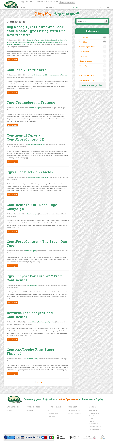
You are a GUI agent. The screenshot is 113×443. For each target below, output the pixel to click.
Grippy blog (30, 410)
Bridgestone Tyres (33, 40)
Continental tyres (45, 40)
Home (23, 7)
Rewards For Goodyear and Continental (30, 314)
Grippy (11, 5)
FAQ (49, 410)
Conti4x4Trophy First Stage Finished (30, 351)
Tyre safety (92, 51)
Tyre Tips (92, 41)
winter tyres (92, 65)
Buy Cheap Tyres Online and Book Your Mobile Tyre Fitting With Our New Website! (36, 31)
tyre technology (44, 177)
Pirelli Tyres (54, 42)
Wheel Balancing (19, 44)
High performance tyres (52, 75)
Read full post (12, 59)
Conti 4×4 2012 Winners (26, 69)
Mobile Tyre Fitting (44, 42)
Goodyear (14, 42)
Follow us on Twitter (76, 410)
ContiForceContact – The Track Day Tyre (37, 243)
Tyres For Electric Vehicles (30, 172)
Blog (75, 7)
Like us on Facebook (76, 413)
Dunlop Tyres (55, 40)
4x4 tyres (30, 75)
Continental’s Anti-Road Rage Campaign (32, 206)
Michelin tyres (32, 42)
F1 (92, 70)
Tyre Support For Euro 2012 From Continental (35, 278)
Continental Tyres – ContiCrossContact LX (25, 137)
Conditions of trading (53, 413)
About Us (50, 7)
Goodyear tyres (23, 42)
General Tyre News (92, 46)
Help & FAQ (104, 7)
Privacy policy (51, 416)
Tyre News (64, 75)
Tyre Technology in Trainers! (32, 102)
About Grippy (10, 410)
